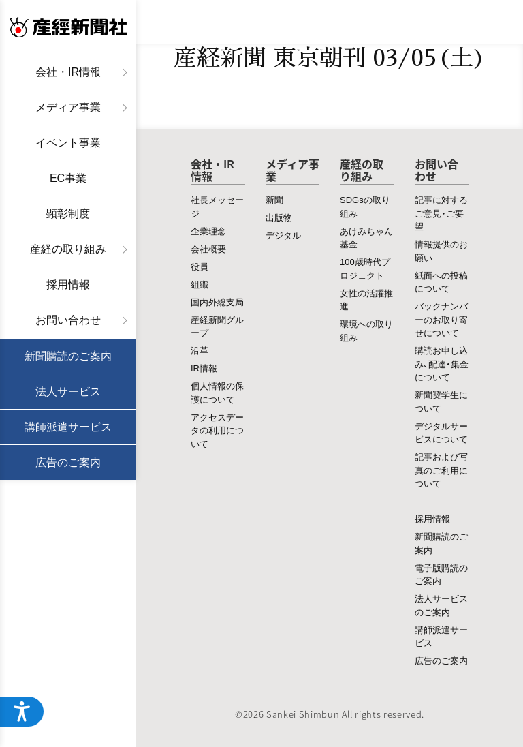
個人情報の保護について (217, 392)
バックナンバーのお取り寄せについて (441, 319)
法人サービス (68, 391)
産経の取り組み (68, 249)
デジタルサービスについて (441, 432)
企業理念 (208, 230)
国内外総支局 (217, 301)
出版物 (279, 217)
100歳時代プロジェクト (365, 268)
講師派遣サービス (68, 427)
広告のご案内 (68, 462)
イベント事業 (68, 143)
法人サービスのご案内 (441, 605)
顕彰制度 (68, 213)
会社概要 (208, 248)
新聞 (274, 199)
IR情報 (204, 367)
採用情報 (68, 284)
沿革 (199, 350)
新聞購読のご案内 (68, 356)
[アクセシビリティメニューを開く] (22, 712)
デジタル (283, 234)
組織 (199, 283)
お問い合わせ (68, 320)
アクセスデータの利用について (217, 430)
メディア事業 (68, 107)
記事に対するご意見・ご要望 (441, 212)
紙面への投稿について (441, 282)
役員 (199, 266)
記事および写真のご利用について (441, 469)
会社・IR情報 (68, 72)
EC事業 (68, 178)
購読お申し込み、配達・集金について (442, 363)
